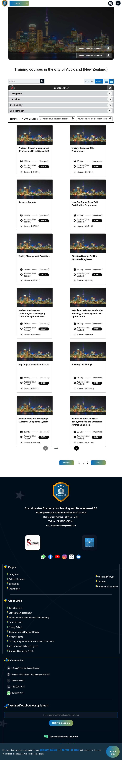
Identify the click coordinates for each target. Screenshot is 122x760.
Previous (66, 463)
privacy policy (48, 749)
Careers (107, 586)
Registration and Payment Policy (23, 631)
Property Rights (15, 636)
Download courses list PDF (94, 55)
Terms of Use (14, 622)
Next (98, 463)
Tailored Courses (16, 579)
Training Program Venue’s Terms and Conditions (30, 641)
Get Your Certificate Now (19, 612)
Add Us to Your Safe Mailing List (22, 646)
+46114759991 (16, 681)
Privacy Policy (14, 627)
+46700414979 (16, 687)
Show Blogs (13, 588)
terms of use (70, 749)
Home (18, 3)
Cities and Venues (105, 576)
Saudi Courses (14, 608)
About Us (101, 581)
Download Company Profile (20, 651)
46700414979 (15, 693)
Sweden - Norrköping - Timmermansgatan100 (28, 674)
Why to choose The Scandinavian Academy (28, 617)
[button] (56, 448)
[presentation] (45, 448)
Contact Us (13, 583)
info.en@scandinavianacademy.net (23, 668)
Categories (13, 574)
